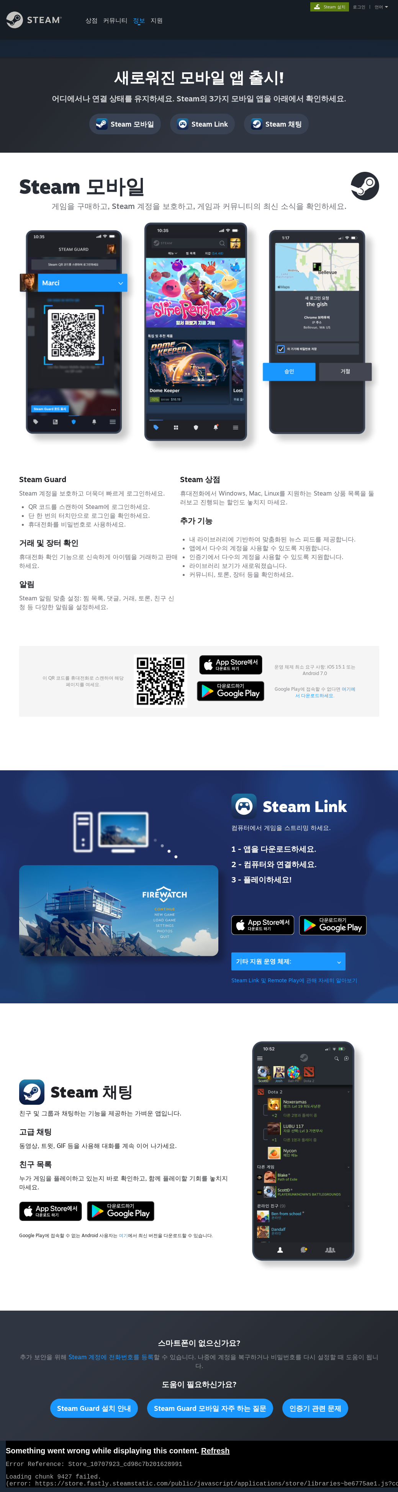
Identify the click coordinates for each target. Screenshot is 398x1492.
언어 (379, 7)
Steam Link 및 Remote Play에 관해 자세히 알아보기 (294, 980)
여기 (123, 1235)
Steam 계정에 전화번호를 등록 (111, 1357)
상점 (91, 20)
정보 (139, 20)
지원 (157, 20)
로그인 (359, 7)
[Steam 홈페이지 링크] (40, 26)
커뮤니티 (115, 20)
